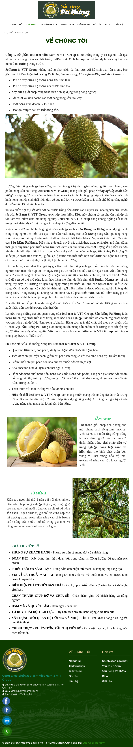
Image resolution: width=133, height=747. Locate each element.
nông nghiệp (30, 186)
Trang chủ (16, 24)
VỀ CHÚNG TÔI (67, 40)
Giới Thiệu (75, 671)
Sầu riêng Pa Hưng (114, 671)
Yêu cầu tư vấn (111, 666)
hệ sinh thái (67, 388)
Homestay (112, 279)
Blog (108, 24)
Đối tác (97, 24)
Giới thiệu (31, 24)
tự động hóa (90, 350)
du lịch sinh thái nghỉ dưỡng (53, 368)
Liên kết (108, 652)
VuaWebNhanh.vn (94, 742)
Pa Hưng (98, 229)
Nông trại (67, 24)
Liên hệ (119, 24)
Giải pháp (83, 24)
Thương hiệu (49, 24)
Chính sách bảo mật (115, 660)
